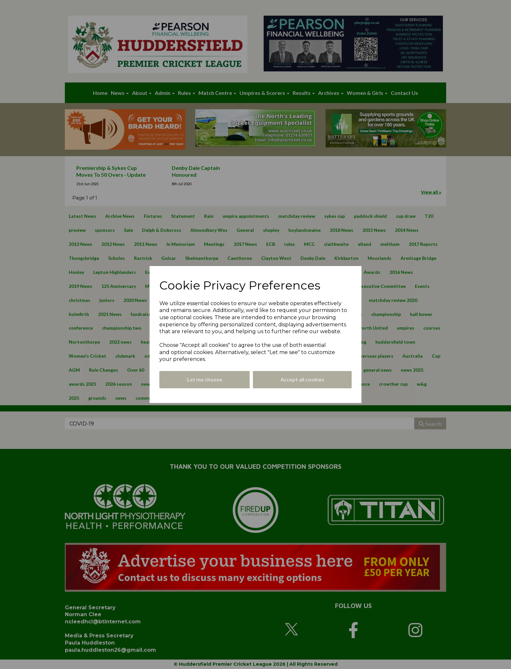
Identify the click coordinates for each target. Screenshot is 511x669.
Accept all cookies (302, 379)
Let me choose (204, 379)
